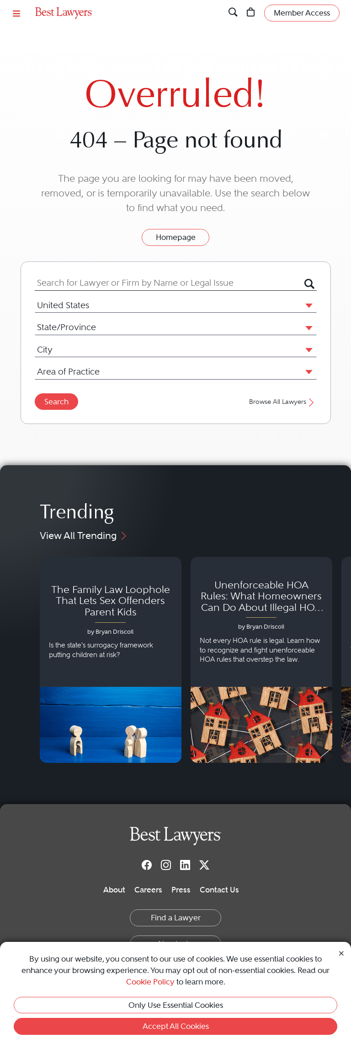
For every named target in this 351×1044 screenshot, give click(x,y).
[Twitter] (204, 865)
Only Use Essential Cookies (175, 1005)
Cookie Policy (150, 981)
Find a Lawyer (176, 917)
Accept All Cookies (176, 1026)
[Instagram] (166, 865)
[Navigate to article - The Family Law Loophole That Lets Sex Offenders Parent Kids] (110, 660)
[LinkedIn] (185, 865)
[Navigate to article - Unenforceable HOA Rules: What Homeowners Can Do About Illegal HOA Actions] (261, 660)
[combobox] (169, 283)
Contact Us (219, 889)
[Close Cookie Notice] (341, 952)
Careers (148, 889)
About (114, 889)
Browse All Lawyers (282, 402)
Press (181, 889)
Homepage (176, 237)
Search (56, 401)
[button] (307, 305)
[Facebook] (147, 865)
